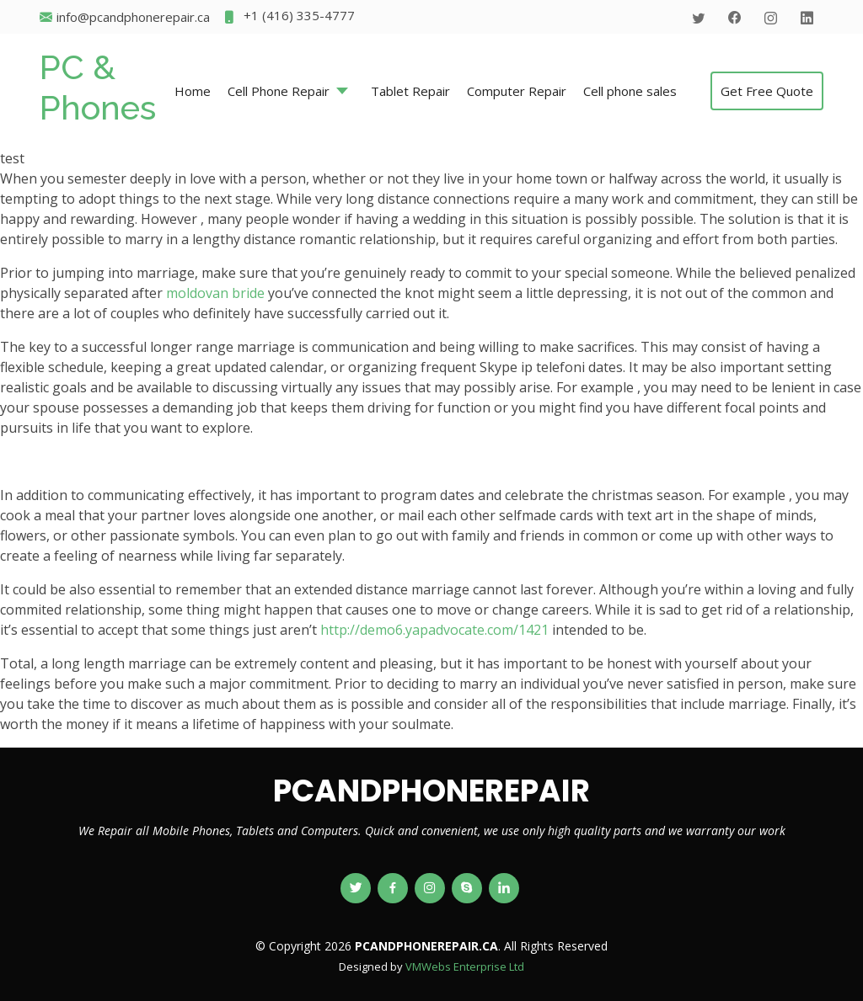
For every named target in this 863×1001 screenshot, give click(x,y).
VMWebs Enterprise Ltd (464, 966)
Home (192, 91)
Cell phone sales (630, 91)
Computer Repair (516, 91)
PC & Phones (98, 87)
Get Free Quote (767, 91)
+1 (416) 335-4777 (288, 17)
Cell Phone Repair (279, 91)
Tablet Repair (410, 91)
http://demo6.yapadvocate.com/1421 (434, 629)
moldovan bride (215, 293)
